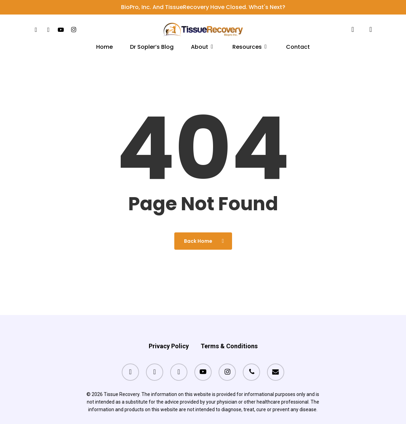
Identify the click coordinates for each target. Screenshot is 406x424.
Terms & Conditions (229, 332)
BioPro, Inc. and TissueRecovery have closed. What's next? (203, 7)
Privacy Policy (169, 332)
